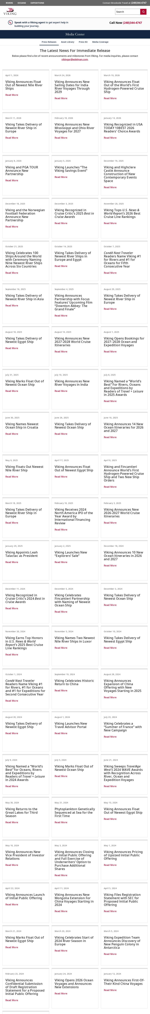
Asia (55, 958)
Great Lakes (128, 961)
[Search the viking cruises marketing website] (127, 12)
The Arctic (127, 958)
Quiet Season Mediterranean (100, 976)
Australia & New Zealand (98, 984)
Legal (4, 984)
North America (93, 961)
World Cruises (92, 987)
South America (93, 969)
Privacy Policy (8, 991)
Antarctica (127, 954)
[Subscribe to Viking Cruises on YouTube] (140, 992)
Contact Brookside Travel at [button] (124, 2)
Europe (56, 954)
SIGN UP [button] (127, 924)
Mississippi (58, 965)
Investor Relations (10, 976)
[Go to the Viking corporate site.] (10, 11)
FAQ (4, 965)
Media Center (8, 969)
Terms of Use (8, 987)
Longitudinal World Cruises (135, 976)
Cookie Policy (8, 995)
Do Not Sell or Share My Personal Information (23, 999)
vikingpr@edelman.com (75, 59)
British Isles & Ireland (96, 958)
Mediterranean (93, 972)
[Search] (143, 12)
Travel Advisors (9, 961)
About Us (6, 972)
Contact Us (7, 954)
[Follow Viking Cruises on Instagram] (132, 992)
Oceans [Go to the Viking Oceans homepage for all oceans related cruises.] (22, 2)
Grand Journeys (93, 991)
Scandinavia (92, 954)
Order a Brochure (10, 958)
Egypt (56, 961)
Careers (5, 980)
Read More (11, 95)
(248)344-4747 (132, 23)
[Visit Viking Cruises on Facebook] (124, 992)
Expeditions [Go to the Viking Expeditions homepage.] (37, 2)
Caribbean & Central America (100, 965)
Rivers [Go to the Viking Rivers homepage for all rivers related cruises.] (9, 2)
